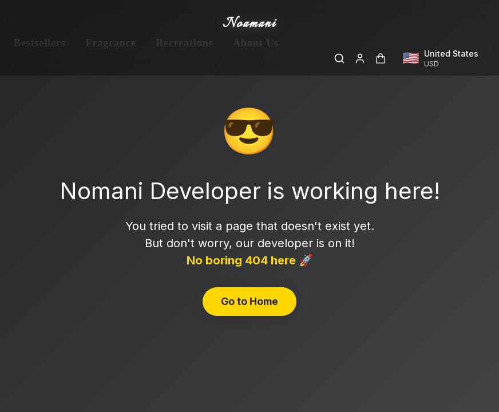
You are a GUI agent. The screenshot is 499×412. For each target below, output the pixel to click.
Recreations (184, 58)
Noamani (249, 24)
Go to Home (249, 301)
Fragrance (110, 58)
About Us (256, 58)
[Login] (360, 58)
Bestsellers (40, 58)
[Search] (339, 58)
